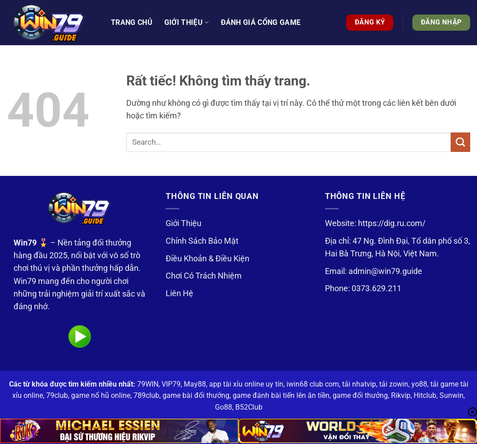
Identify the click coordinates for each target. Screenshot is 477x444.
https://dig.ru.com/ (391, 223)
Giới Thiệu (183, 223)
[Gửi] (460, 142)
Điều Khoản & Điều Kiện (207, 258)
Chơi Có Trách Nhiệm (204, 275)
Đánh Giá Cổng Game (261, 22)
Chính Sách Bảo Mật (202, 241)
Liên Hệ (179, 293)
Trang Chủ (132, 22)
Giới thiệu (186, 22)
